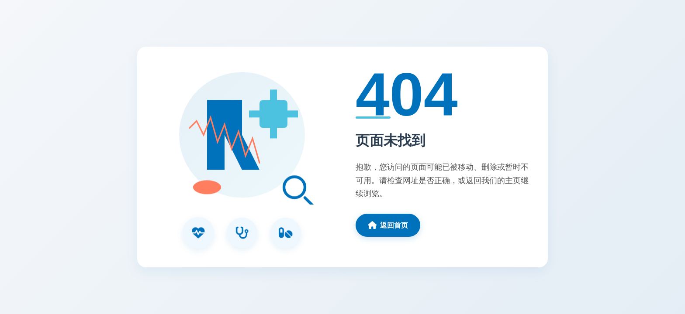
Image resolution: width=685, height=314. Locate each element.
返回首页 (388, 225)
